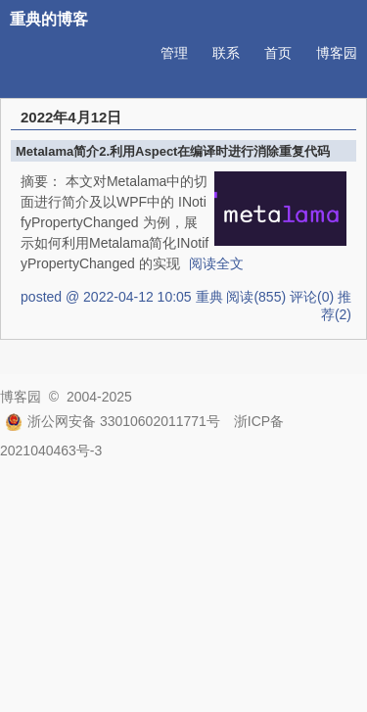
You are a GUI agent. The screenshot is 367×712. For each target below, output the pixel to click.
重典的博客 (49, 19)
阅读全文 (216, 263)
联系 (226, 53)
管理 (174, 53)
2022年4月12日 (71, 117)
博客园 (336, 53)
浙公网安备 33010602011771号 (112, 421)
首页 (278, 53)
